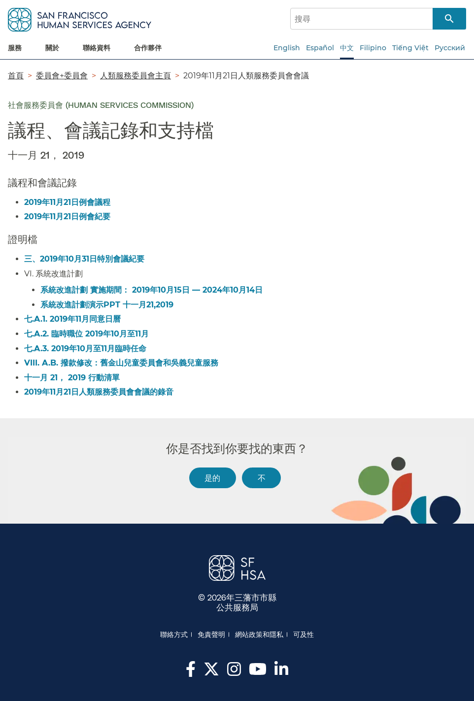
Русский (450, 47)
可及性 (303, 634)
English (286, 47)
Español (320, 47)
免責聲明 (211, 634)
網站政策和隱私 (259, 634)
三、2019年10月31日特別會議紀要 (84, 259)
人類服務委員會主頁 (135, 75)
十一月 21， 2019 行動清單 (72, 377)
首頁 (16, 75)
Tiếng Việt (410, 47)
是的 (212, 477)
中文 (347, 47)
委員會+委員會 (62, 75)
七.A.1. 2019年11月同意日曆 (72, 319)
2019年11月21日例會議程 (67, 202)
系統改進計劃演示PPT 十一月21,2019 (106, 304)
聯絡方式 (174, 634)
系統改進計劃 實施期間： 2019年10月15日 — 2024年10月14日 (151, 290)
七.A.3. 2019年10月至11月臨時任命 (85, 348)
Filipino (373, 47)
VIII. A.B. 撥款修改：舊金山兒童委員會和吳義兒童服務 (121, 362)
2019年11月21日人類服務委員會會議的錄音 (98, 392)
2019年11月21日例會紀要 (67, 216)
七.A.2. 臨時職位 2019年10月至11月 (86, 333)
